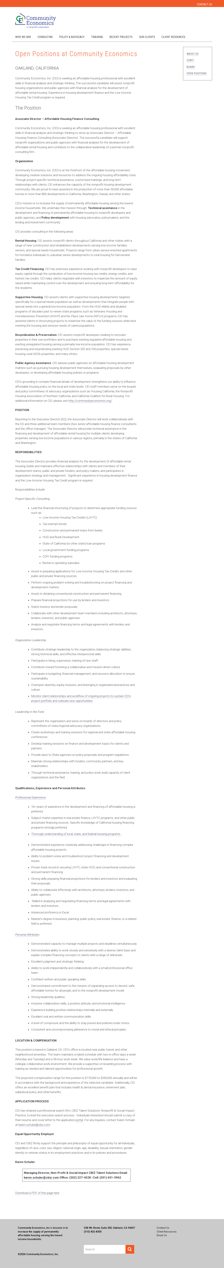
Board (191, 67)
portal (79, 1120)
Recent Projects (120, 37)
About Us (193, 53)
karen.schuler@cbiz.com (34, 1124)
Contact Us (204, 4)
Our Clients (147, 37)
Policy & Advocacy (72, 37)
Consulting (45, 37)
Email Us (162, 1235)
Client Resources (173, 37)
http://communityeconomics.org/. (90, 400)
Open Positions (197, 73)
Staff (190, 60)
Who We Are (23, 37)
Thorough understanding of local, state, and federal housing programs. (76, 834)
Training (97, 37)
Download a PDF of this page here (37, 1193)
